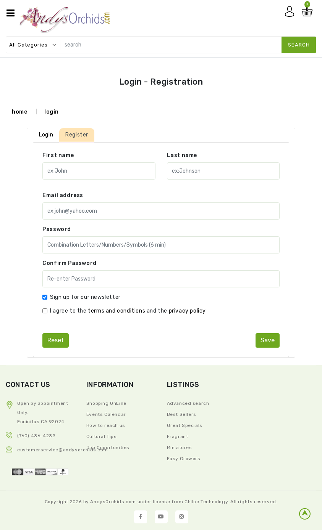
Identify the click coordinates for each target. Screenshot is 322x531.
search (299, 45)
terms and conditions (116, 311)
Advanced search (188, 403)
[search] (186, 45)
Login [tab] (46, 135)
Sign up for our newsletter (85, 297)
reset (55, 340)
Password (56, 229)
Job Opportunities (107, 447)
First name (58, 155)
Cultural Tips (101, 436)
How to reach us (105, 425)
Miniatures (179, 447)
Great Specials (184, 425)
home (19, 112)
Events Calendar (106, 414)
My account (291, 13)
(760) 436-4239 (36, 435)
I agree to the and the (128, 311)
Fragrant (177, 436)
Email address (62, 195)
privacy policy (187, 311)
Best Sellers (181, 414)
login (51, 112)
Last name (182, 155)
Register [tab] (76, 135)
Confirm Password (69, 263)
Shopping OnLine (106, 403)
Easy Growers (184, 458)
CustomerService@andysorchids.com (62, 449)
